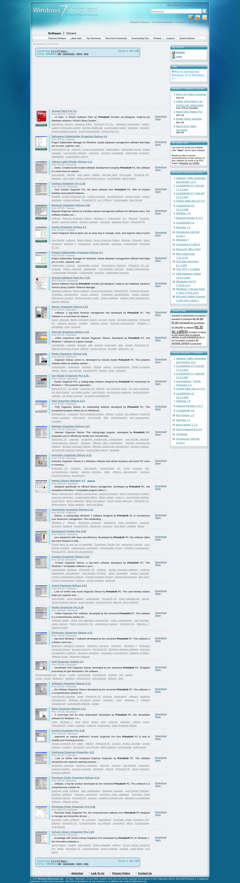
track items (119, 526)
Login (179, 56)
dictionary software (79, 656)
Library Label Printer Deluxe (90, 178)
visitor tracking (60, 624)
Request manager (88, 222)
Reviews (157, 38)
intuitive (103, 370)
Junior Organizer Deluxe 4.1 (69, 227)
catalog (129, 345)
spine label (68, 178)
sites (120, 345)
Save (158, 119)
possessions (78, 475)
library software (81, 291)
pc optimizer (188, 327)
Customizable (120, 200)
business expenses (86, 765)
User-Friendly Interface (111, 269)
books (60, 848)
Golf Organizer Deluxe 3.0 (68, 661)
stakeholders (112, 149)
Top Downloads (93, 38)
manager (144, 127)
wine (77, 722)
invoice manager (132, 743)
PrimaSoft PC (141, 175)
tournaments (99, 674)
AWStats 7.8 (183, 213)
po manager (89, 819)
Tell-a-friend (173, 5)
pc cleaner (192, 332)
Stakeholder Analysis (63, 265)
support (119, 414)
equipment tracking (132, 544)
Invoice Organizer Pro (63, 743)
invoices (116, 743)
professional (139, 747)
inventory (76, 468)
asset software (130, 602)
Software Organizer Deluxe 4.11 (71, 683)
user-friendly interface (75, 153)
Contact (187, 5)
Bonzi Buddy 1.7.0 (186, 424)
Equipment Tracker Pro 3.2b (69, 531)
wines (86, 722)
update (95, 703)
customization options (76, 156)
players (62, 674)
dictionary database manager (68, 645)
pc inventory (180, 340)
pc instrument (195, 343)
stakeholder (58, 156)
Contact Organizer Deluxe (99, 577)
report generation (118, 573)
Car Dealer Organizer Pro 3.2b (70, 375)
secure (145, 598)
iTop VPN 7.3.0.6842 (188, 269)
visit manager (141, 620)
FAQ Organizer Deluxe (92, 414)
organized (73, 414)
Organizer (105, 222)
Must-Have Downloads (116, 38)
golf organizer (99, 678)
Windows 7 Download (47, 44)
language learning (81, 649)
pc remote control (185, 341)
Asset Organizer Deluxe (64, 602)
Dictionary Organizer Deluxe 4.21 (72, 632)
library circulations (95, 501)
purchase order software (65, 791)
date (86, 53)
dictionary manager (98, 645)
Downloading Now (140, 38)
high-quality (125, 175)
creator (145, 124)
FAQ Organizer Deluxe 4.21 (68, 401)
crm (100, 200)
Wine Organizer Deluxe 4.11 (69, 708)
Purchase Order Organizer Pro (131, 819)
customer (57, 421)
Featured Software (57, 38)
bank (67, 327)
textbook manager (139, 291)
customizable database (64, 569)
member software (140, 446)
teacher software (60, 301)
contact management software (68, 577)
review (55, 222)
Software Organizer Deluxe (84, 700)
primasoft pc (186, 322)
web (90, 345)
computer (108, 700)
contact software (71, 200)
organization (114, 218)
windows (85, 443)
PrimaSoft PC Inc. (104, 124)
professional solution (106, 624)
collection (125, 722)
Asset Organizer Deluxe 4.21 (69, 585)
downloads (68, 53)
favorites (81, 345)
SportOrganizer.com (46, 674)
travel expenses (140, 769)
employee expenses (63, 765)
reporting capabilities (112, 153)
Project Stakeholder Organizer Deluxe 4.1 (77, 252)
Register (180, 52)
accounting (118, 823)
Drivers (71, 33)
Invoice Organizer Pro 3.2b (68, 730)
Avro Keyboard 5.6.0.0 (189, 429)
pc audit (183, 337)
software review (99, 323)
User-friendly (136, 200)
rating (79, 53)
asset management (129, 598)
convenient (78, 747)
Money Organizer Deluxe (83, 319)
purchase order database (114, 794)
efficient (71, 175)
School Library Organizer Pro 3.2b (73, 832)
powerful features (108, 493)
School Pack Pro (110, 131)
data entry (143, 577)
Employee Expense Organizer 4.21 (73, 752)
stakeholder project (131, 149)
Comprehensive (115, 196)
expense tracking (67, 323)
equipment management (80, 551)
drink (103, 722)
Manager (126, 240)
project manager (72, 269)
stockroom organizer (89, 522)
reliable (96, 175)
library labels (129, 178)
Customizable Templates (65, 272)
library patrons (59, 504)
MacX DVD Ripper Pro (189, 111)
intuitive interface (91, 472)
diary (121, 678)
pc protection (200, 315)
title (59, 53)
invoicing (66, 747)
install (80, 696)
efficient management (125, 472)
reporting (104, 765)
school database (109, 298)
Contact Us (145, 873)
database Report (120, 222)
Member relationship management (110, 446)
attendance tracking (62, 124)
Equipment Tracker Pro (107, 544)
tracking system (60, 627)
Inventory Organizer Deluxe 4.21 (72, 455)
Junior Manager (101, 243)
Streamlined (104, 819)
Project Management (137, 269)
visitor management (121, 620)
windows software (62, 794)
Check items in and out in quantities (72, 544)
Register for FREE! (190, 163)
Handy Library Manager (120, 501)
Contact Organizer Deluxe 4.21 (71, 556)
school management (89, 131)
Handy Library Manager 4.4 (68, 480)
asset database (75, 598)
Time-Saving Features (113, 265)
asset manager (86, 602)
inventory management (136, 548)
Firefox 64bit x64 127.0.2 (190, 200)
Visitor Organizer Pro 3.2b (68, 607)
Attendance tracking (62, 298)
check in (120, 497)
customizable (114, 178)
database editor (83, 124)
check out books (94, 504)
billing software (108, 747)
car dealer (73, 388)
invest (55, 319)
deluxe (140, 526)
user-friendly (58, 175)
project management (93, 149)
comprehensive (98, 348)
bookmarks (110, 345)
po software (104, 823)
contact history (133, 196)
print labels (83, 175)
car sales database (139, 388)
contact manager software (123, 569)
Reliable (56, 196)
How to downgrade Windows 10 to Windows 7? (188, 75)
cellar (54, 722)
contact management (125, 577)
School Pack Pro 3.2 (64, 111)
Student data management (134, 298)
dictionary (116, 645)
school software (90, 294)
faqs (106, 417)
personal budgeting (127, 319)
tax (119, 468)
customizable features (78, 703)
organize (76, 149)
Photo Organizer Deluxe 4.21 (69, 353)
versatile (112, 348)
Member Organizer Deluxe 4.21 (71, 426)
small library (58, 501)
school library (59, 845)
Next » (64, 51)
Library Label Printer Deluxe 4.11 (72, 161)
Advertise (77, 873)
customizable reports (115, 127)
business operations (86, 794)
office (107, 472)
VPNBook (182, 434)
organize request (69, 222)
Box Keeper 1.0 (185, 415)
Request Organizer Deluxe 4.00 (71, 205)
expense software (61, 772)
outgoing (144, 522)
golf (121, 674)
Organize (144, 218)
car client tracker (61, 392)
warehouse (110, 522)
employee (98, 769)
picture (107, 367)
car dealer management (96, 395)
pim (147, 468)
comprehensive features (65, 443)
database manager (112, 791)
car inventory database (119, 392)
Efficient (107, 200)
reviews (71, 522)
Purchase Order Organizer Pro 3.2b (73, 806)
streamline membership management (102, 439)
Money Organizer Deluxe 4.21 (70, 306)
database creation (139, 653)
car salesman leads (116, 388)
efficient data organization (108, 443)
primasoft (176, 319)
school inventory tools (87, 298)
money (112, 319)
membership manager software (68, 450)
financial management (122, 323)
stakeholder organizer (137, 153)
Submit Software (187, 38)
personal (64, 319)
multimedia (73, 367)
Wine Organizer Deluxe (124, 725)
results (47, 678)
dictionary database (88, 653)
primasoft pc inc (194, 337)
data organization (90, 791)
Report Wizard (84, 240)
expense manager (81, 769)
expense (116, 765)
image (63, 370)
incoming (56, 526)
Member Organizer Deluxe (76, 446)
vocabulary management (114, 653)
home (127, 468)
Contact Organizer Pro (74, 196)
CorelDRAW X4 (185, 222)
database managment (128, 124)
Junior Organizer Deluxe (107, 240)
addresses (123, 348)
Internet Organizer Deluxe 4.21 (70, 332)
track (119, 700)
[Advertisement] (64, 83)
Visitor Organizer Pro (81, 624)
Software (54, 33)
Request (133, 218)
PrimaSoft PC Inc (61, 149)
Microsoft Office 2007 (188, 249)
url (132, 348)
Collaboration (86, 272)
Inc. (124, 218)
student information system (66, 127)
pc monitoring (186, 319)
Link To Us (200, 5)
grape (146, 722)
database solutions (62, 291)
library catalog (106, 497)
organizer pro (87, 388)
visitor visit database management (90, 620)
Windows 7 (100, 218)
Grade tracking (140, 294)
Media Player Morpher (189, 118)
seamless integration (63, 497)
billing (80, 743)
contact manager (96, 196)
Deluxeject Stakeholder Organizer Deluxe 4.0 (79, 136)
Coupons (170, 38)
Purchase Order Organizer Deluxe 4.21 (75, 777)
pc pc (196, 318)
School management (101, 291)
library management (62, 493)
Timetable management (65, 294)
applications (120, 696)
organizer (94, 153)
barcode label (109, 175)
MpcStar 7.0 (183, 227)
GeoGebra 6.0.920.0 (188, 244)
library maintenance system (134, 493)
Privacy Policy (121, 873)
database (133, 127)
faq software (131, 414)
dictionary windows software (123, 649)
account (103, 319)
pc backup (190, 340)
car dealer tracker (80, 392)
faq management (139, 417)
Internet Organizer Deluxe (65, 348)
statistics (69, 678)
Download (161, 116)
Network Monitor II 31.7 (189, 217)
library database (75, 501)
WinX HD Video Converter (191, 94)
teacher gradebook (92, 127)
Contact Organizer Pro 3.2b (68, 183)
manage (98, 345)
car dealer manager (72, 395)
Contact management (63, 580)
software (56, 218)
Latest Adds (76, 38)
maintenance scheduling (85, 548)
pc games (202, 332)
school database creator (64, 131)
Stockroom (95, 526)
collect (71, 725)
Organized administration (115, 294)
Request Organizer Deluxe (77, 218)
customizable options (86, 497)
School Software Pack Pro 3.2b (71, 277)
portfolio (83, 323)
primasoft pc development (183, 315)
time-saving (79, 417)
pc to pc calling (187, 329)
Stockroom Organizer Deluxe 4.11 (73, 509)
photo (111, 370)
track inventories (127, 522)
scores (71, 674)
